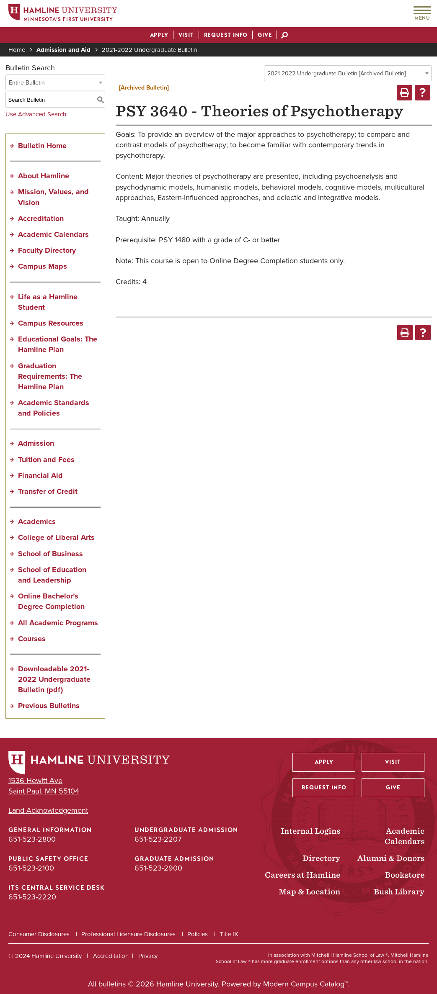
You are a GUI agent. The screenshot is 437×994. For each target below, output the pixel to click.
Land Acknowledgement (48, 810)
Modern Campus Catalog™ (305, 984)
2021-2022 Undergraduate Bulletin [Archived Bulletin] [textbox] (336, 73)
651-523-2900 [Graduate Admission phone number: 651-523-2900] (158, 868)
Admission (36, 443)
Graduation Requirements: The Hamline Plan (50, 376)
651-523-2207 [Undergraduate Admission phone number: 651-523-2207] (157, 839)
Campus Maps (42, 266)
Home (16, 49)
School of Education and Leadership (52, 575)
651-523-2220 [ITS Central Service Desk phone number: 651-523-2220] (32, 896)
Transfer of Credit (48, 491)
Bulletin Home (42, 145)
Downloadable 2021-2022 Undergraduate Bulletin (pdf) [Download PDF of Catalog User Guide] (54, 679)
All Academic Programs (58, 622)
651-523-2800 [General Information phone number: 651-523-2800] (32, 839)
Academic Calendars (53, 234)
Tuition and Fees (46, 459)
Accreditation (41, 218)
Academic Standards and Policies (53, 408)
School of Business (50, 553)
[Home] (62, 14)
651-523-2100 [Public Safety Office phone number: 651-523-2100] (31, 868)
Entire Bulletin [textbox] (27, 82)
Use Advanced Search (35, 114)
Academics (37, 521)
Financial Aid (40, 475)
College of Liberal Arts (56, 537)
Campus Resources (50, 323)
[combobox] (348, 73)
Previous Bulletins (49, 705)
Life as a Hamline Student (48, 302)
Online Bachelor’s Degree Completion (51, 601)
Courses (32, 638)
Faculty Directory (47, 250)
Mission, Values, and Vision (53, 197)
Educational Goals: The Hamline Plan (57, 344)
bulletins (112, 984)
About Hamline (43, 175)
